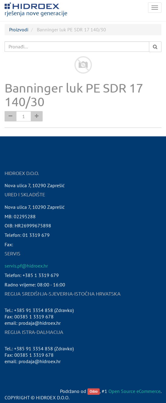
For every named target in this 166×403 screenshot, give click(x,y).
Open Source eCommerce (134, 391)
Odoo (93, 391)
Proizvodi (18, 29)
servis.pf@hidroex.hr (26, 266)
